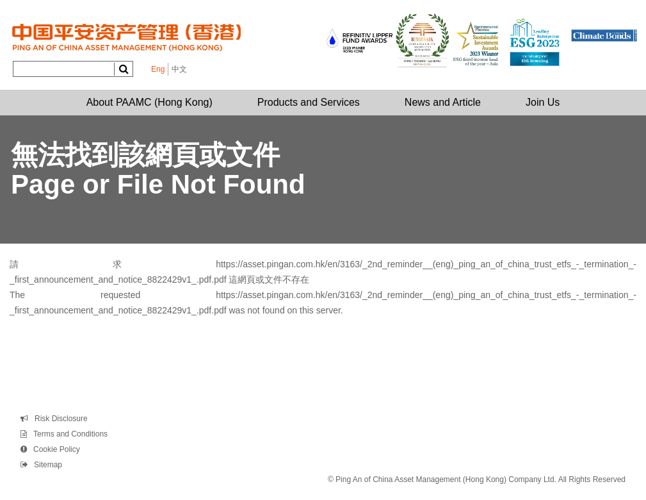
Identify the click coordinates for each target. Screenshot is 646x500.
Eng (158, 69)
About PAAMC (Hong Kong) (149, 102)
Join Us (543, 102)
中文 (179, 69)
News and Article (443, 102)
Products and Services (308, 102)
